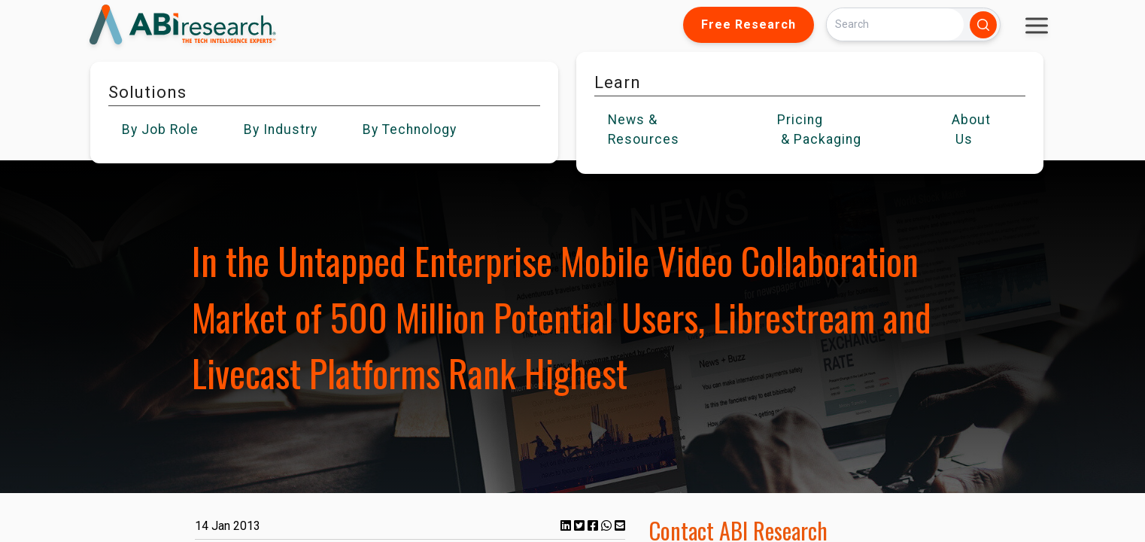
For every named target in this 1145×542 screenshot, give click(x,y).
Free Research (748, 24)
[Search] (895, 24)
